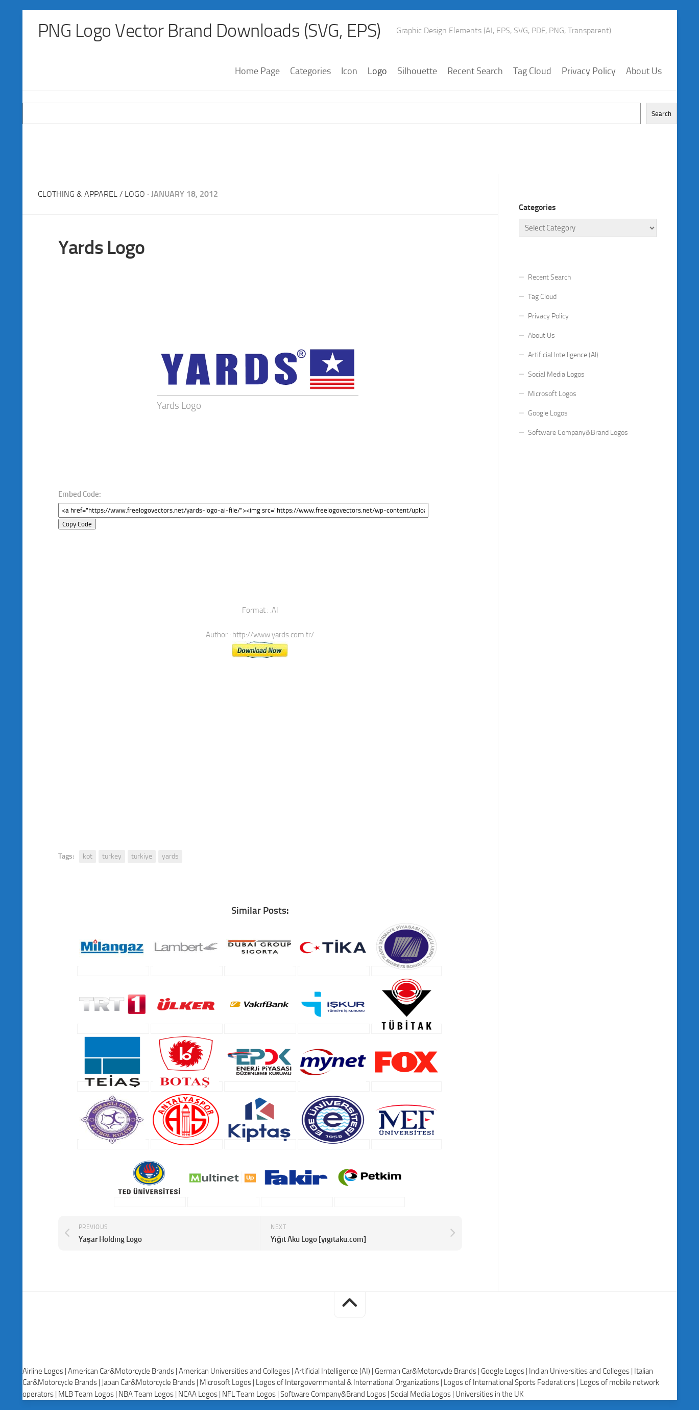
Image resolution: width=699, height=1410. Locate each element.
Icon (349, 71)
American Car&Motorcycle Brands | (123, 1371)
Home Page (257, 71)
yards (170, 856)
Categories (310, 71)
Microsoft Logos (552, 393)
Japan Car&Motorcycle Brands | (151, 1382)
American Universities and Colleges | (237, 1371)
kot (87, 856)
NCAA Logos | (200, 1394)
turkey (112, 856)
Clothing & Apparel (77, 194)
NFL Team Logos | (251, 1394)
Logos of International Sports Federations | (512, 1382)
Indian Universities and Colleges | (581, 1371)
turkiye (141, 856)
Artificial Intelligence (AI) (563, 355)
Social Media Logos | (423, 1394)
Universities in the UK (489, 1394)
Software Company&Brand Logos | (335, 1394)
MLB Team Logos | (88, 1394)
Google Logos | (505, 1371)
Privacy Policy (589, 71)
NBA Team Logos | (148, 1394)
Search (661, 114)
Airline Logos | (45, 1371)
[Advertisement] (350, 147)
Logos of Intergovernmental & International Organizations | (350, 1382)
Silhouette (417, 71)
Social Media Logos (556, 374)
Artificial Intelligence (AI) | (335, 1371)
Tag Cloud (532, 71)
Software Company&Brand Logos (578, 432)
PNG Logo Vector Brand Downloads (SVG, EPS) (209, 30)
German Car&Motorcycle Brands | (428, 1371)
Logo (377, 71)
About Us (644, 71)
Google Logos (548, 413)
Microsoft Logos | (228, 1382)
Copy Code (77, 524)
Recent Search (475, 71)
